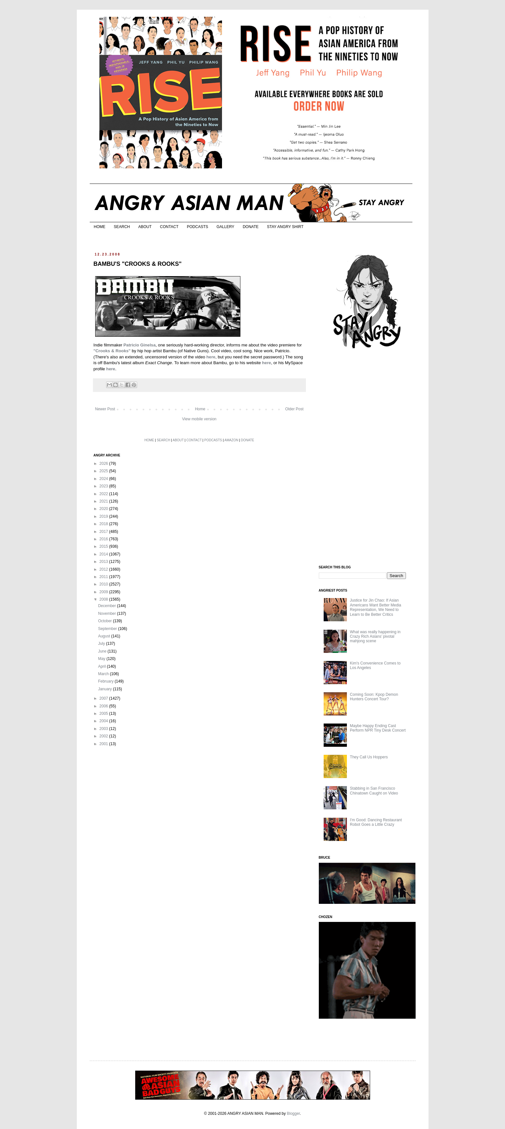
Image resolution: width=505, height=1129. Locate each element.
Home (200, 409)
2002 (104, 736)
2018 (104, 524)
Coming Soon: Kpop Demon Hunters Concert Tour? (374, 696)
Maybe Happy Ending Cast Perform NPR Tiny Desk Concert (378, 728)
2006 (104, 706)
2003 (104, 728)
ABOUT (145, 227)
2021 (104, 501)
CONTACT (169, 227)
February (106, 681)
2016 (104, 539)
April (102, 666)
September (108, 628)
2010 (104, 584)
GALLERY (225, 227)
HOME (100, 227)
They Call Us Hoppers (369, 757)
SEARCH (122, 227)
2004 (104, 721)
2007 (104, 698)
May (102, 658)
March (104, 674)
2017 (104, 531)
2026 (104, 463)
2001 (104, 744)
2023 (104, 486)
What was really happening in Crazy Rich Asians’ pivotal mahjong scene (375, 637)
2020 (104, 508)
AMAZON (231, 440)
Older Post (294, 409)
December (107, 606)
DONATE (250, 227)
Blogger (293, 1113)
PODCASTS (197, 227)
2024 (104, 478)
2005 (104, 713)
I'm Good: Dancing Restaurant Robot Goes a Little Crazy (376, 822)
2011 (104, 576)
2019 (104, 516)
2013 (104, 561)
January (105, 689)
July (102, 643)
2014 (104, 554)
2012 (104, 569)
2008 (104, 599)
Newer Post (105, 409)
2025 (104, 471)
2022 (104, 494)
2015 (104, 546)
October (105, 621)
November (107, 613)
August (104, 636)
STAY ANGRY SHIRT (285, 227)
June (102, 651)
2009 (104, 592)
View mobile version (199, 419)
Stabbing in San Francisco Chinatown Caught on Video (374, 790)
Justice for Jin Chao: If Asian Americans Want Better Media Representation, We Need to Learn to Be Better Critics (375, 607)
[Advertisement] (367, 457)
